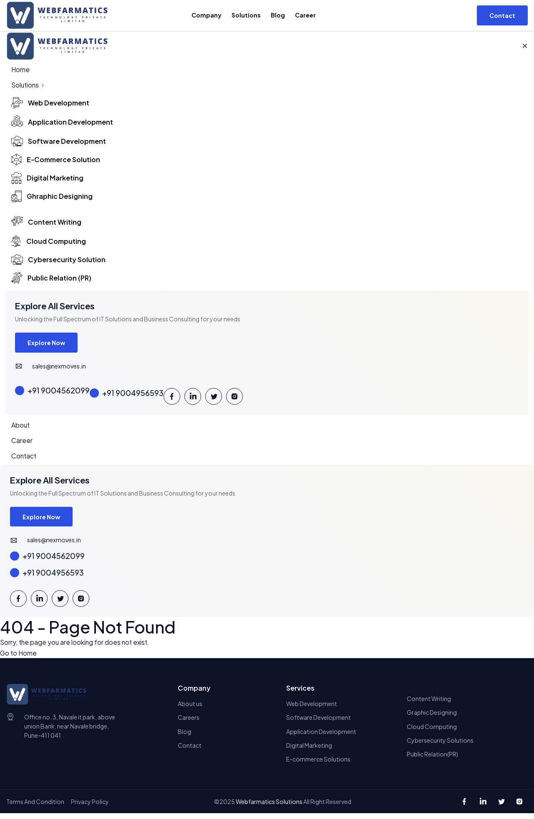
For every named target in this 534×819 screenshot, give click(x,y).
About (20, 427)
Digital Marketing (309, 750)
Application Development (321, 736)
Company (206, 15)
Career (305, 15)
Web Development (311, 708)
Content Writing (429, 703)
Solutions (245, 15)
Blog (277, 15)
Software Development (318, 722)
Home (20, 69)
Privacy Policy (90, 807)
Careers (188, 722)
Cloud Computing (432, 731)
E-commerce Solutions (318, 765)
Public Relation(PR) (432, 760)
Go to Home (19, 657)
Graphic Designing (432, 717)
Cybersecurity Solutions (440, 745)
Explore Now (47, 344)
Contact (24, 458)
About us (190, 708)
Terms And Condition (35, 807)
